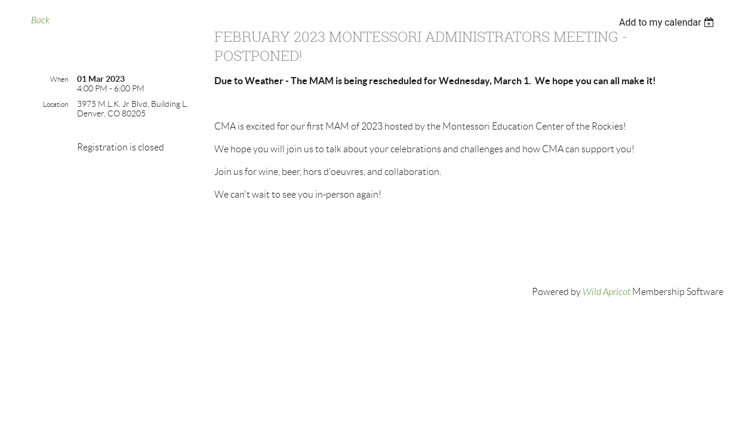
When (59, 79)
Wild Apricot (606, 292)
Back (40, 20)
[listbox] (668, 22)
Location (55, 104)
